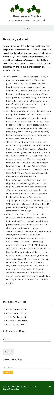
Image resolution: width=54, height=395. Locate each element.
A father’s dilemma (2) (16, 317)
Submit (8, 352)
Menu (27, 28)
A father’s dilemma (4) (16, 309)
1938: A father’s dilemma (17, 320)
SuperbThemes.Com (11, 389)
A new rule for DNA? (15, 324)
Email (6, 339)
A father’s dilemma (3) (16, 313)
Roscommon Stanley (27, 16)
